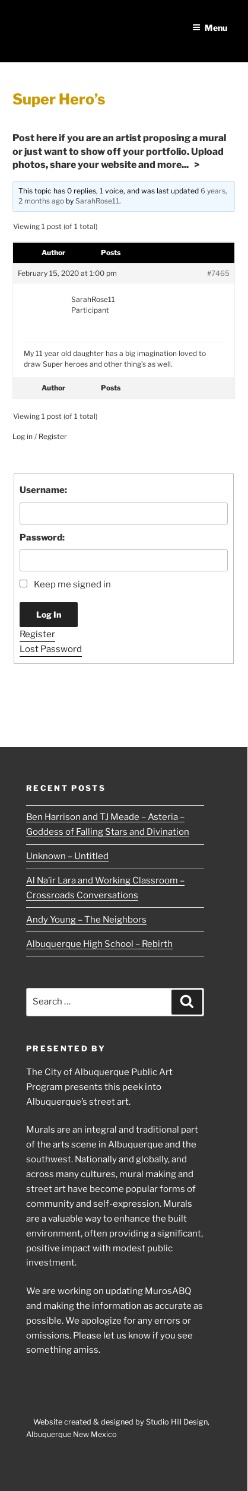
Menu (209, 28)
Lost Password (51, 649)
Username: (43, 490)
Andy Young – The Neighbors (86, 919)
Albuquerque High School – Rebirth (99, 944)
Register (53, 436)
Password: (42, 537)
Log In (48, 614)
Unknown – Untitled (67, 856)
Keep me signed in (72, 584)
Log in (22, 436)
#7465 (218, 273)
